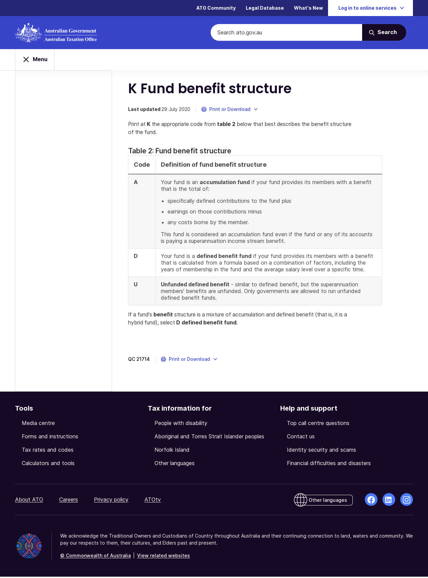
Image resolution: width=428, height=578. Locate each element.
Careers (68, 500)
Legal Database (265, 8)
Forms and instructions (50, 437)
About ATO (29, 500)
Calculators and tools (48, 464)
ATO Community (216, 8)
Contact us (301, 437)
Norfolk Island (172, 451)
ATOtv (152, 500)
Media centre (38, 424)
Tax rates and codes (48, 451)
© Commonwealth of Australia (95, 557)
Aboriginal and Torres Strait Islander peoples (209, 437)
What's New (308, 8)
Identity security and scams (321, 451)
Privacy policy (111, 500)
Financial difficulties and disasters (329, 464)
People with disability (180, 424)
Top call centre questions (318, 424)
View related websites (163, 557)
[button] (230, 110)
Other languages (174, 464)
